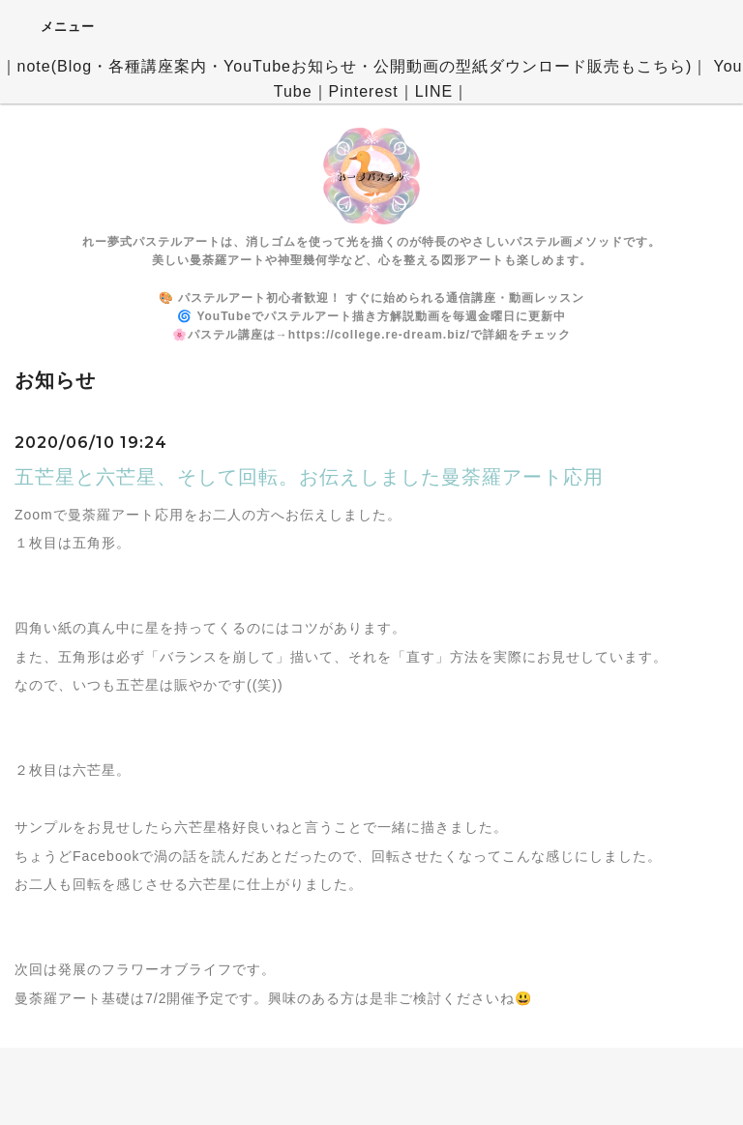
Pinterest (364, 91)
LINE (434, 91)
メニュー (55, 26)
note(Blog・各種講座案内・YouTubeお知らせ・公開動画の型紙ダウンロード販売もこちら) (355, 66)
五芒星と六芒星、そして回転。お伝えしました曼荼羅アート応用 (309, 476)
